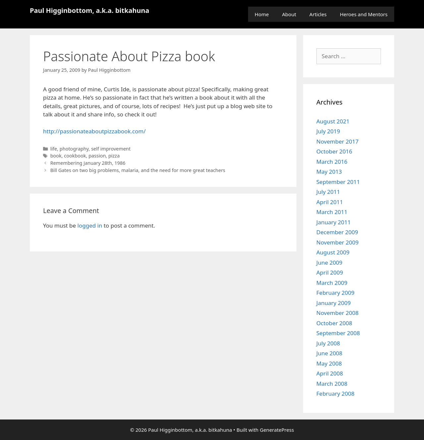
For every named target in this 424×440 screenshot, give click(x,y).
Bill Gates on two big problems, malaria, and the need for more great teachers (137, 170)
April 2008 (329, 373)
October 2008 (334, 323)
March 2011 (331, 212)
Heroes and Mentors (364, 14)
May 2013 (329, 171)
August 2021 (332, 121)
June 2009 (329, 262)
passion (97, 156)
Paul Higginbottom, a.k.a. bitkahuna (89, 10)
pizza (114, 156)
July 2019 (328, 131)
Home (262, 14)
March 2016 (331, 161)
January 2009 (333, 303)
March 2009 (331, 282)
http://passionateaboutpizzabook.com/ (94, 131)
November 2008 (337, 313)
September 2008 (338, 333)
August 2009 (332, 252)
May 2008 (329, 363)
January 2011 (333, 222)
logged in (90, 225)
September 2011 (338, 182)
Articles (318, 14)
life (53, 149)
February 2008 (335, 393)
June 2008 (329, 353)
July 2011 (328, 192)
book (56, 156)
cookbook (75, 156)
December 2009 (337, 232)
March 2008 (331, 383)
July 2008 (328, 343)
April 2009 (329, 272)
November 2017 (337, 141)
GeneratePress (277, 429)
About (289, 14)
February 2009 (335, 292)
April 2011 (329, 202)
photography (74, 149)
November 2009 (337, 242)
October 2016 (334, 151)
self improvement (111, 149)
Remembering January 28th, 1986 (88, 163)
